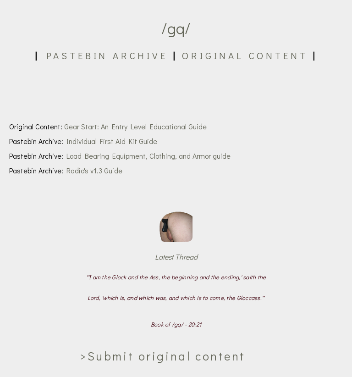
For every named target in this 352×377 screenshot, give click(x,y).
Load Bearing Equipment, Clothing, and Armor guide (148, 156)
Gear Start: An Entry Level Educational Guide (135, 126)
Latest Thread (176, 256)
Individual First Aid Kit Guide (111, 141)
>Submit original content (163, 356)
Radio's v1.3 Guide (94, 170)
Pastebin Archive (107, 55)
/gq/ (176, 27)
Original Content (245, 55)
